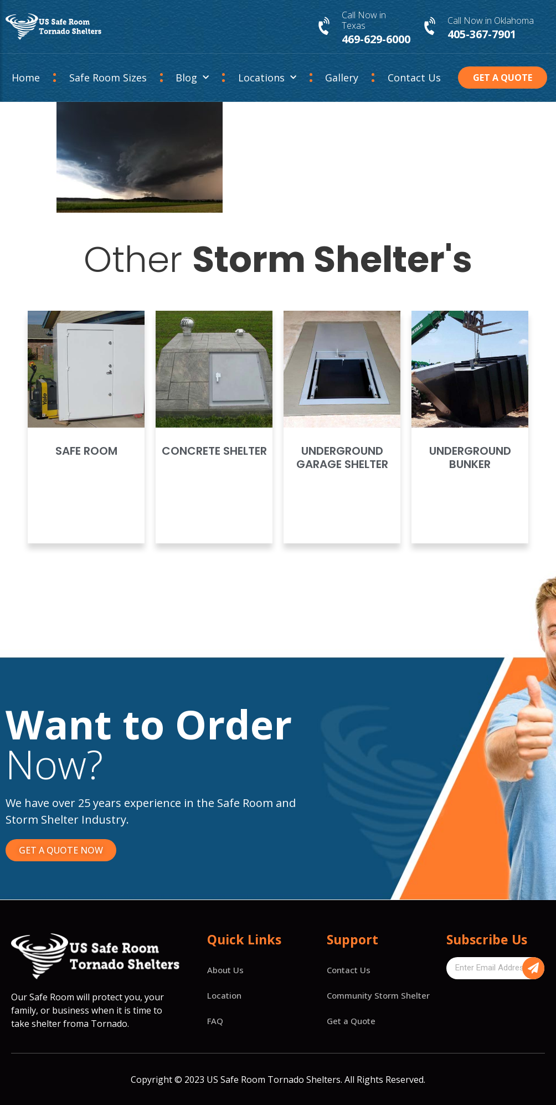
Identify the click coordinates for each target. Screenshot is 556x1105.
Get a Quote (351, 1020)
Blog (192, 78)
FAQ (215, 1020)
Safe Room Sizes (108, 77)
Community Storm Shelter (378, 995)
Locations (267, 78)
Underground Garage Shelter (342, 457)
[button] (502, 77)
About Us (225, 969)
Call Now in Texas (364, 20)
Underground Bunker (470, 457)
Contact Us (414, 77)
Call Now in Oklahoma (490, 20)
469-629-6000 (376, 39)
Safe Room (86, 451)
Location (224, 995)
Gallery (341, 77)
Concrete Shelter (214, 451)
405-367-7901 (481, 34)
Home (26, 77)
